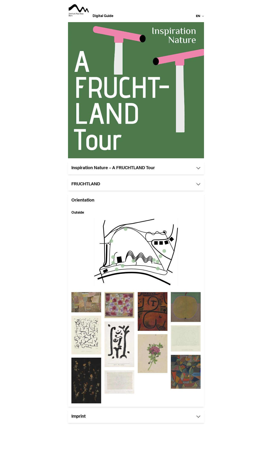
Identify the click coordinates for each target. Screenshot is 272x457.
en (200, 16)
